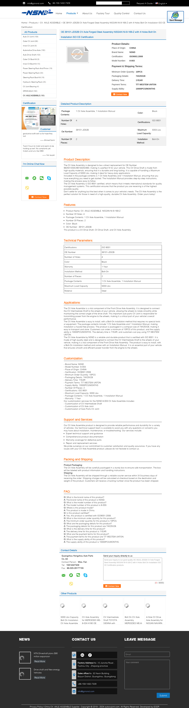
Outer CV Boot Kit (30, 59)
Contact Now (121, 94)
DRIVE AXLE (28, 91)
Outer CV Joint (28, 41)
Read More (40, 661)
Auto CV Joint (28, 37)
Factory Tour (103, 13)
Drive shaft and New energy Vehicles (47, 671)
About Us (87, 13)
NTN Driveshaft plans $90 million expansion (46, 655)
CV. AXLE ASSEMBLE (50, 22)
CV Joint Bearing (29, 86)
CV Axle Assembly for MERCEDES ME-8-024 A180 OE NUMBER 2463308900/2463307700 (92, 623)
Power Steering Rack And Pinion (36, 68)
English (162, 3)
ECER (156, 706)
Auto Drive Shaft (29, 55)
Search (126, 3)
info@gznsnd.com (35, 3)
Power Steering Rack (31, 73)
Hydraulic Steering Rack (32, 82)
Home (59, 13)
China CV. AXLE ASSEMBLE (57, 706)
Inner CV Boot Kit (29, 64)
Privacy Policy (36, 706)
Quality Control (121, 13)
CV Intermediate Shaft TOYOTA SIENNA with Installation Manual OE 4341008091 (112, 623)
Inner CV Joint (28, 46)
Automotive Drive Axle (32, 50)
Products (71, 13)
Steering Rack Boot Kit (32, 77)
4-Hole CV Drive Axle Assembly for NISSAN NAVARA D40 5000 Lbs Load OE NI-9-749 (155, 623)
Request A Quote (145, 3)
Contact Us (140, 13)
